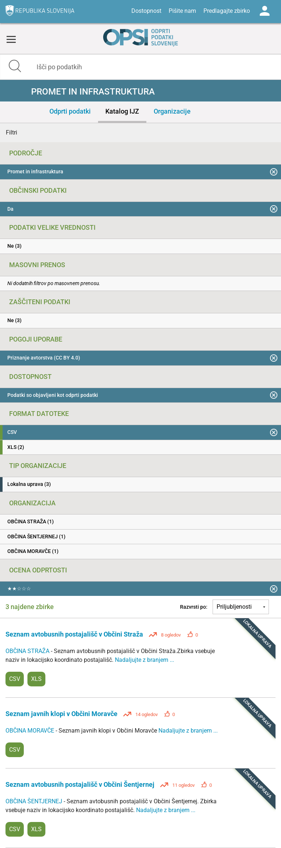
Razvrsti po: (193, 607)
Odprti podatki (70, 111)
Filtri (11, 132)
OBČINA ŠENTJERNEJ (34, 801)
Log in (265, 11)
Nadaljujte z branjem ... (144, 659)
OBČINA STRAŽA (28, 651)
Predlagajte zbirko (226, 10)
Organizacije (172, 111)
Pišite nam (182, 10)
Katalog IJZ (122, 111)
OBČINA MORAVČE (30, 730)
